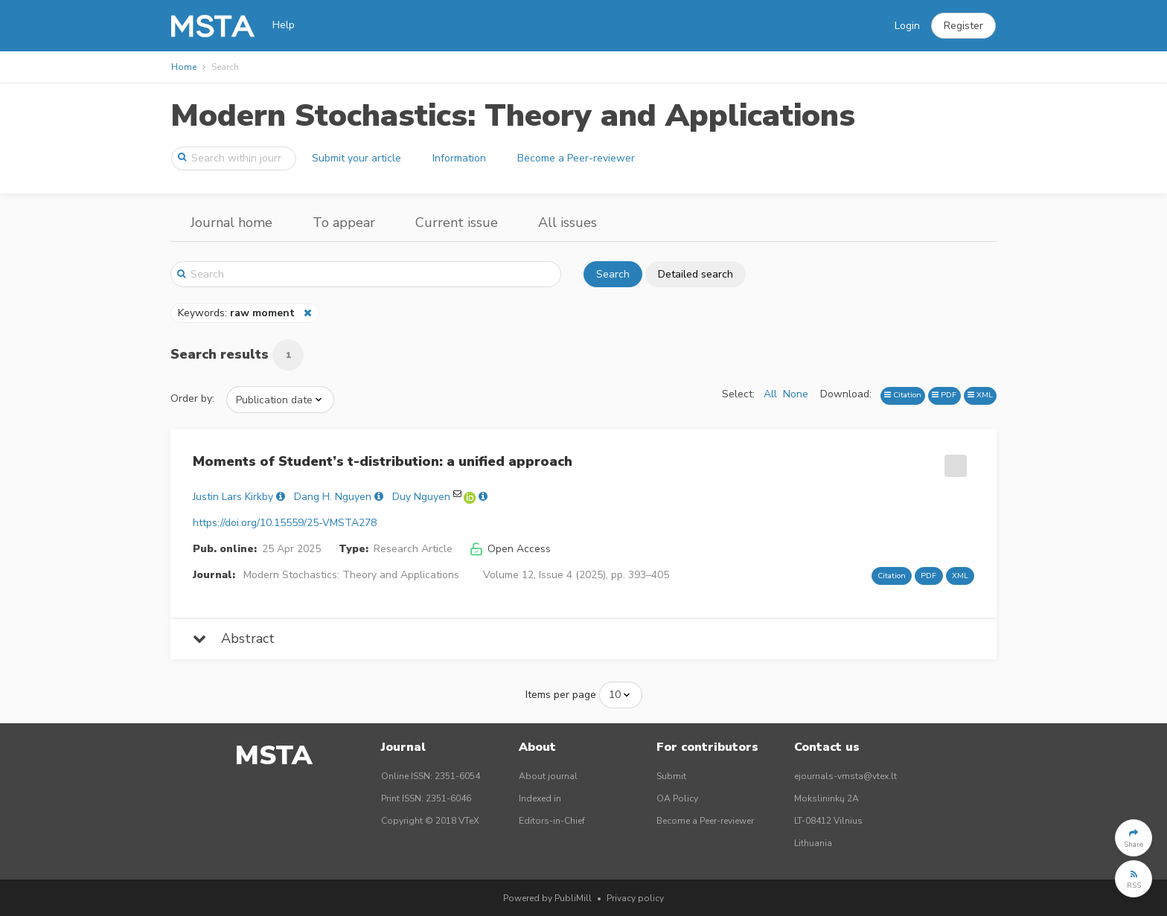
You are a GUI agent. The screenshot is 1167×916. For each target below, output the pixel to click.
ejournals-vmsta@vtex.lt (845, 776)
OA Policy (677, 798)
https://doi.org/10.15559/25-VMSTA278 (285, 523)
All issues (567, 222)
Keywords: (238, 313)
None (795, 394)
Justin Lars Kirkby (233, 497)
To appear (344, 222)
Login (907, 26)
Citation (902, 394)
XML (980, 394)
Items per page (560, 695)
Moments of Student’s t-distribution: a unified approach (382, 461)
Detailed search (695, 274)
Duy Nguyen (421, 497)
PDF (944, 394)
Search (613, 274)
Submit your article (356, 158)
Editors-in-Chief (552, 821)
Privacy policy (635, 898)
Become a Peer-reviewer (576, 158)
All (770, 394)
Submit (671, 776)
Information (459, 158)
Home (183, 67)
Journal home (231, 222)
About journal (548, 776)
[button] (963, 26)
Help (283, 25)
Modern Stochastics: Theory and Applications (512, 116)
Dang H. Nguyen (332, 497)
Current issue (456, 222)
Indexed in (540, 798)
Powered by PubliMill (547, 898)
